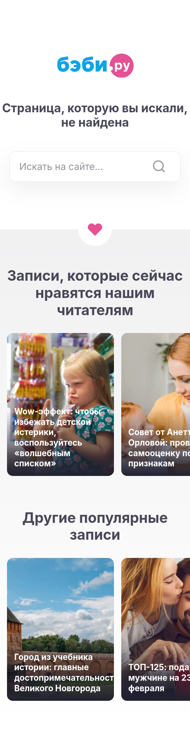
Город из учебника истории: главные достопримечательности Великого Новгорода (60, 672)
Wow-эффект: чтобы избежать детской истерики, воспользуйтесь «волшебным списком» (57, 437)
